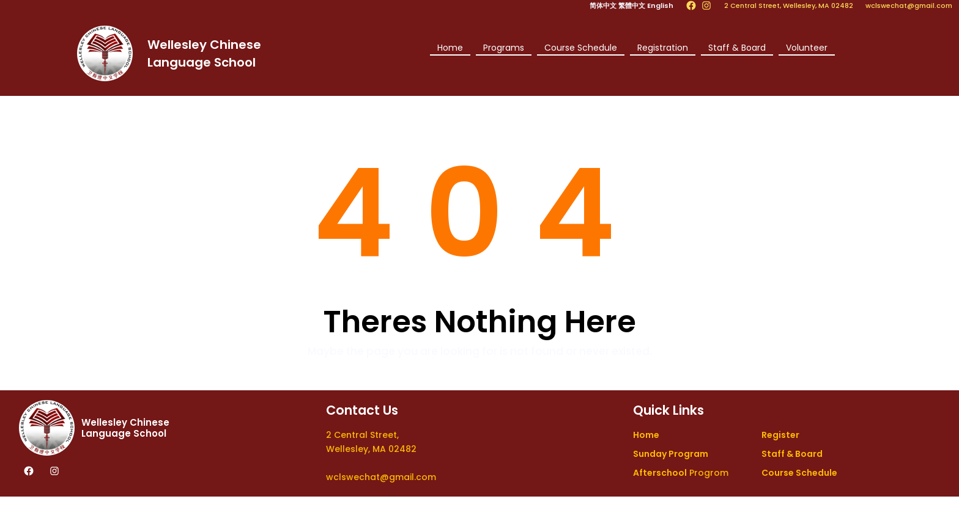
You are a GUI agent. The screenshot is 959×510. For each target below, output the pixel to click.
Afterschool (660, 473)
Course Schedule (580, 48)
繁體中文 (631, 5)
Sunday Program (670, 454)
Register (780, 435)
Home (450, 48)
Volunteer (807, 48)
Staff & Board (737, 48)
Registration (662, 48)
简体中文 (603, 5)
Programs (503, 48)
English (660, 5)
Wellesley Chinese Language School (125, 428)
